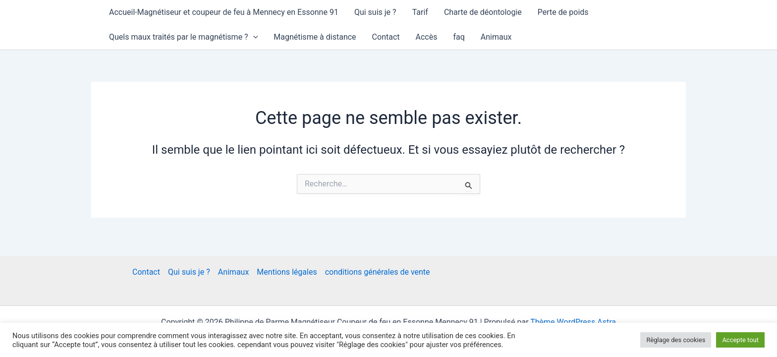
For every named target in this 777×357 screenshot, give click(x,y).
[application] (253, 37)
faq (458, 37)
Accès (427, 37)
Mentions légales (287, 272)
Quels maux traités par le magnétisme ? (183, 37)
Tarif (420, 12)
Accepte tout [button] (740, 340)
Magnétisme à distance (315, 37)
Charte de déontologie (483, 12)
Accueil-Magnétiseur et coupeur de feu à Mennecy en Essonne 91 (223, 12)
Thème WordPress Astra (573, 322)
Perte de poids (563, 12)
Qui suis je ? (375, 12)
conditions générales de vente (377, 272)
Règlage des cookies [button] (675, 340)
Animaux (496, 37)
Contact (386, 37)
